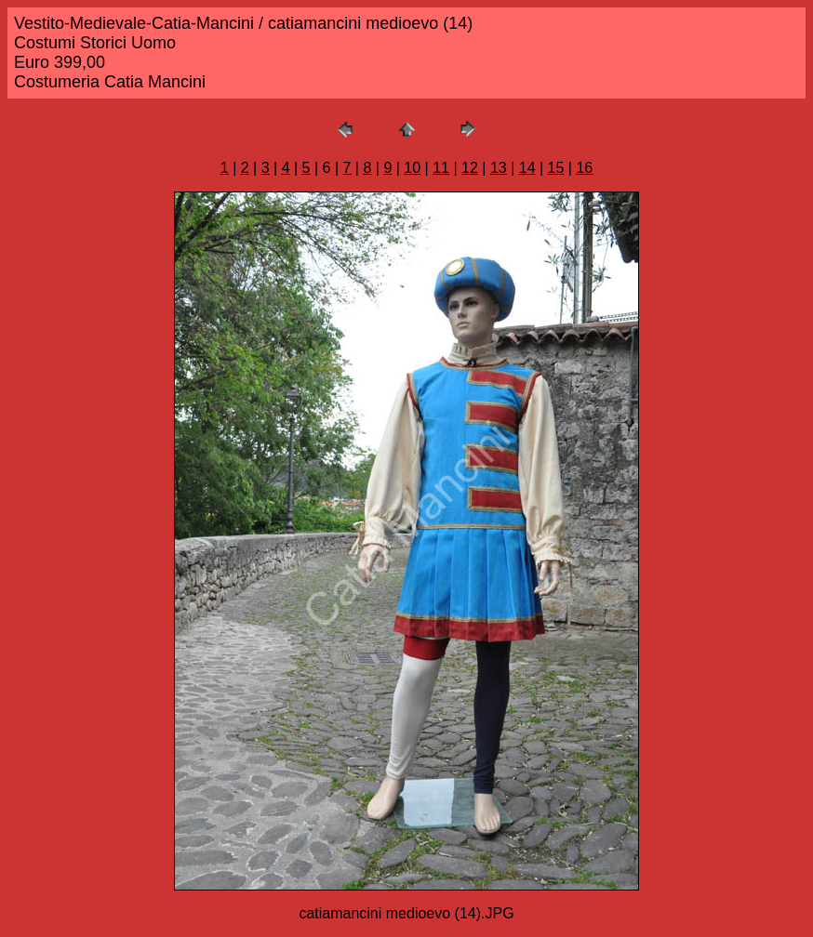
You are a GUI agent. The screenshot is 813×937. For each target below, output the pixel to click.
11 (441, 168)
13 (498, 168)
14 (527, 168)
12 (469, 168)
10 (412, 168)
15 (556, 168)
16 (584, 168)
